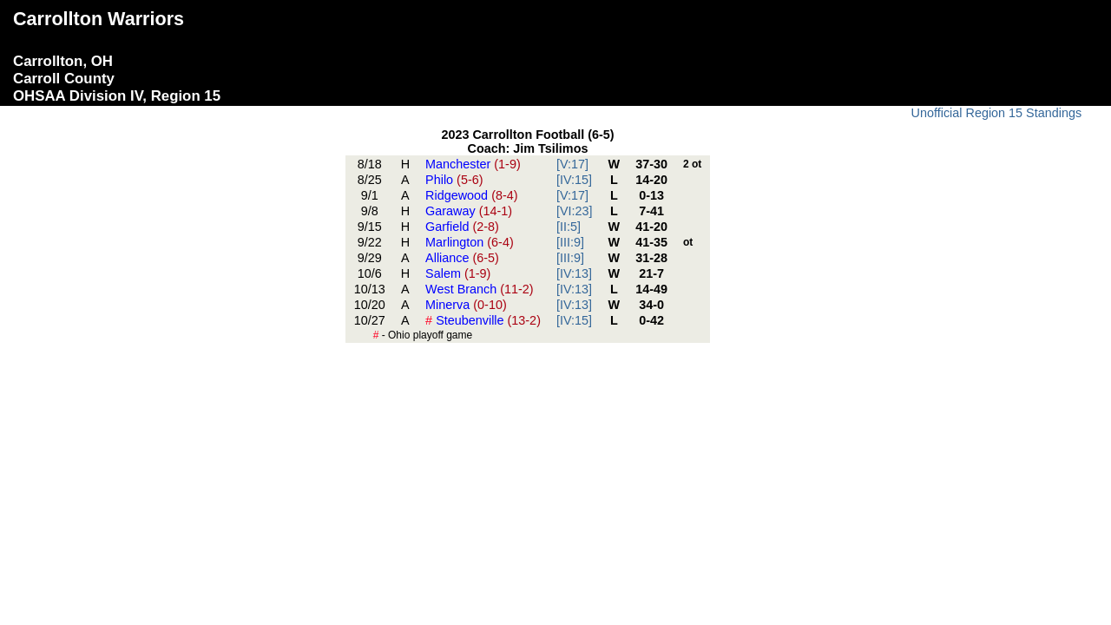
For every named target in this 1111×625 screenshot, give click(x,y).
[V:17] (572, 164)
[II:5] (568, 227)
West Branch (479, 289)
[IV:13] (574, 273)
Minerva (466, 305)
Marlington (469, 242)
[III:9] (570, 242)
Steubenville (483, 320)
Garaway (468, 211)
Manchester (473, 164)
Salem (457, 273)
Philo (454, 180)
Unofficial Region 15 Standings (996, 113)
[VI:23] (574, 211)
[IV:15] (574, 180)
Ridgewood (471, 195)
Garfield (462, 227)
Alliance (462, 258)
